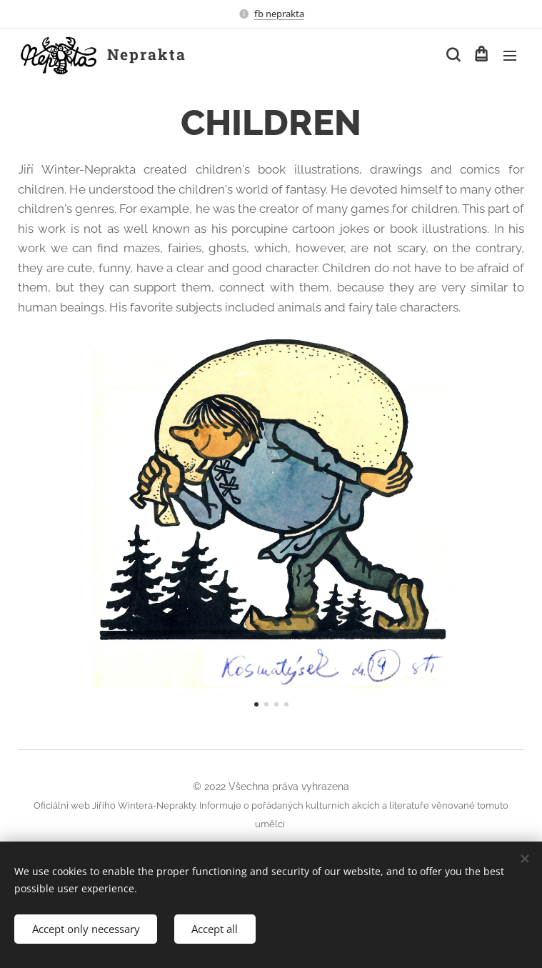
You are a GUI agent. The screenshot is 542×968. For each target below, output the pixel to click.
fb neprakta (279, 13)
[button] (452, 55)
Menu (509, 55)
